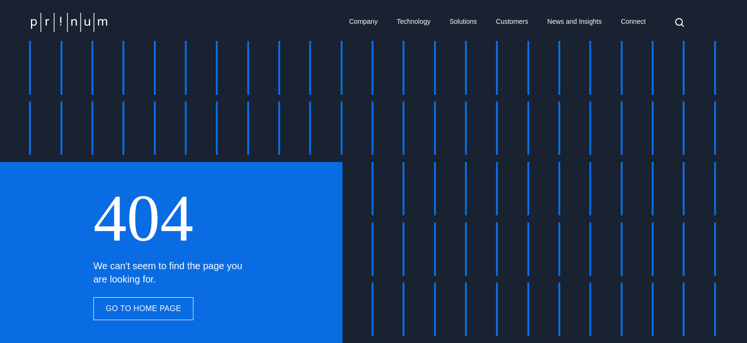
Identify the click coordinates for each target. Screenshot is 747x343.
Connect (633, 21)
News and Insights (574, 21)
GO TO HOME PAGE (143, 308)
